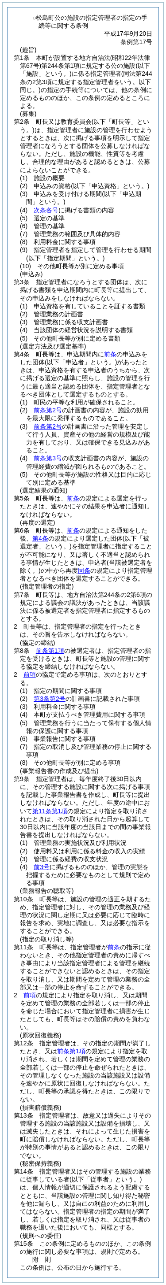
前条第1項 (50, 650)
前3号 (42, 866)
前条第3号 (48, 458)
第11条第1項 (49, 811)
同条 (84, 570)
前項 (29, 674)
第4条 (40, 538)
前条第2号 (48, 410)
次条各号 (46, 210)
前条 (110, 354)
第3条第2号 (50, 698)
